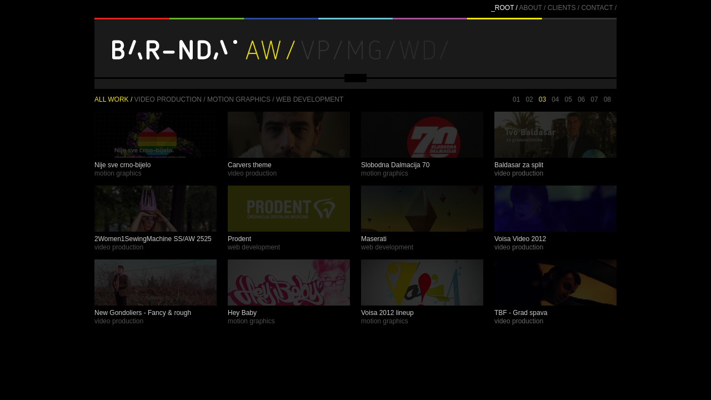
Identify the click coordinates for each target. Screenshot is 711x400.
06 (581, 99)
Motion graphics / (240, 99)
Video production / (170, 99)
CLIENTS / (563, 8)
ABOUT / (532, 8)
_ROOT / (504, 8)
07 (594, 99)
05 (568, 99)
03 (542, 99)
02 (529, 99)
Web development (309, 99)
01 (516, 99)
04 (555, 99)
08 (607, 99)
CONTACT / (599, 8)
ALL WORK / (113, 99)
